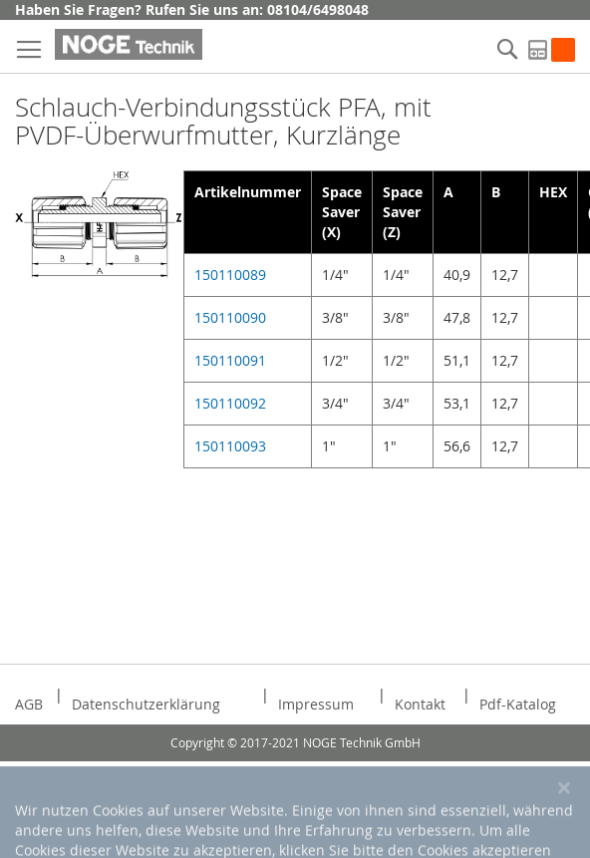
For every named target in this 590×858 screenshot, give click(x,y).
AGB (29, 704)
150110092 (230, 403)
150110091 (230, 360)
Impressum (316, 704)
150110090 (230, 317)
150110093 (230, 445)
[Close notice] (564, 823)
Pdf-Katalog (517, 704)
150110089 (230, 274)
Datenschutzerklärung (146, 704)
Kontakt (420, 704)
